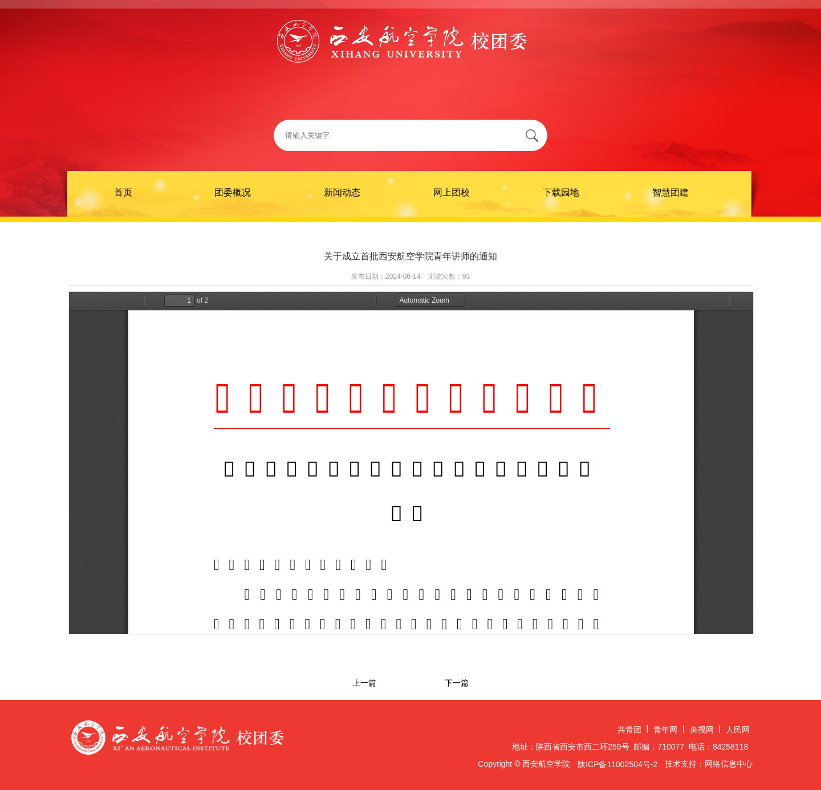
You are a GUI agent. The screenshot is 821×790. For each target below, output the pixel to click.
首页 (123, 192)
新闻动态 (342, 192)
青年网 (665, 729)
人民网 (738, 729)
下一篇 (457, 682)
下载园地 (561, 192)
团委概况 (232, 192)
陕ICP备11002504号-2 (617, 764)
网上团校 (451, 192)
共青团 (629, 729)
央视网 (702, 729)
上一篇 (364, 682)
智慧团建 (670, 192)
